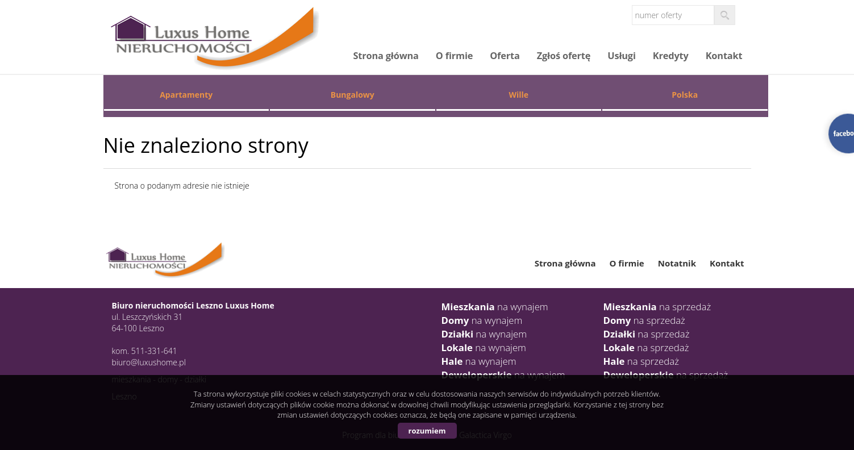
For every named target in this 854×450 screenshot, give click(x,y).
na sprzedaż (657, 306)
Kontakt (724, 55)
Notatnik (677, 263)
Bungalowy (352, 94)
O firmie (454, 55)
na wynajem (494, 306)
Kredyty (671, 55)
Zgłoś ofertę (564, 55)
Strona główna (385, 55)
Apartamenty (186, 94)
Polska (685, 94)
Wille (518, 94)
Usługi (621, 55)
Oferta (504, 55)
